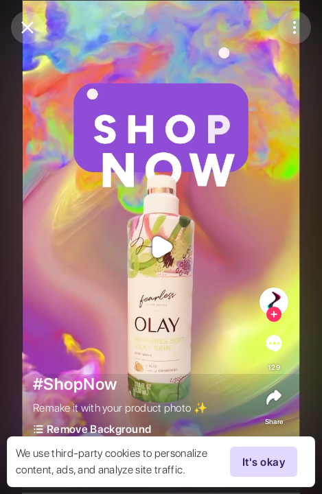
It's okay (263, 462)
